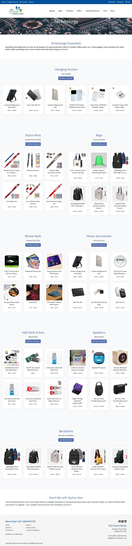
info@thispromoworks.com (117, 538)
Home (4, 2)
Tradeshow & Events (93, 11)
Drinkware (70, 11)
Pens (105, 11)
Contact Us (9, 530)
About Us (9, 528)
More (113, 11)
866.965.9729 (122, 536)
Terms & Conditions (32, 530)
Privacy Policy (30, 528)
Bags (61, 11)
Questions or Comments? (14, 534)
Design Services (12, 2)
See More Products (66, 78)
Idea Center (23, 2)
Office (80, 11)
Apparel (52, 11)
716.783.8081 (112, 536)
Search (31, 2)
